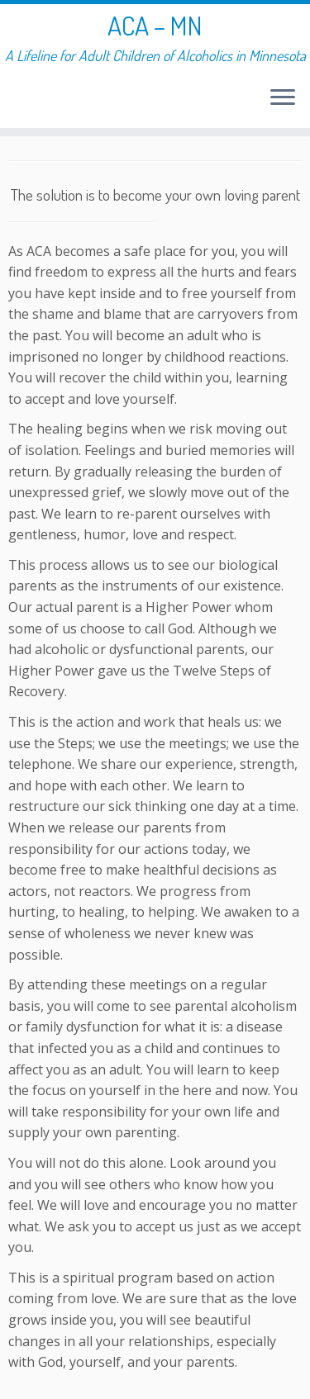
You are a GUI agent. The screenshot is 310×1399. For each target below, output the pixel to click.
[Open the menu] (282, 98)
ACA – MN (155, 25)
